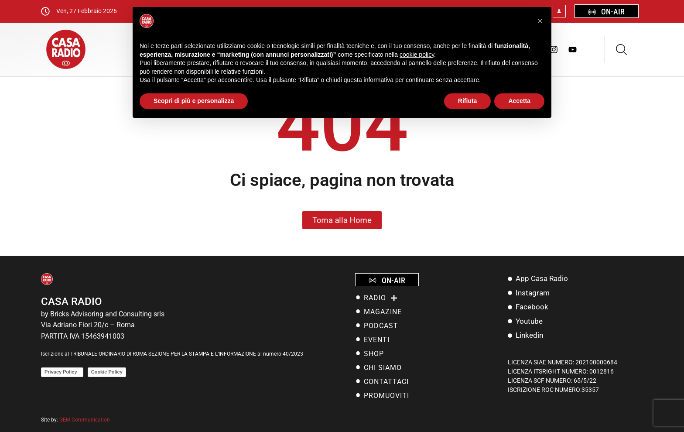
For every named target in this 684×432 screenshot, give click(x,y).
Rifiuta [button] (467, 100)
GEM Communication (85, 420)
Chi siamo (383, 367)
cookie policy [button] (417, 54)
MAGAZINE (383, 312)
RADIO (380, 298)
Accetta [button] (519, 100)
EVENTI (377, 340)
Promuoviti (386, 395)
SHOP (374, 354)
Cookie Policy (107, 371)
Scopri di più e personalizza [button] (194, 100)
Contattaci (386, 381)
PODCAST (381, 326)
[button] (540, 21)
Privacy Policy (62, 371)
